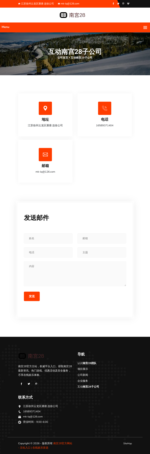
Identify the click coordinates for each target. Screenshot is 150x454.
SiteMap (127, 443)
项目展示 (82, 369)
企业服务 (82, 381)
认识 (86, 363)
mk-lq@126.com (68, 3)
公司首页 (63, 58)
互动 (88, 387)
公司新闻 (82, 375)
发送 (32, 296)
